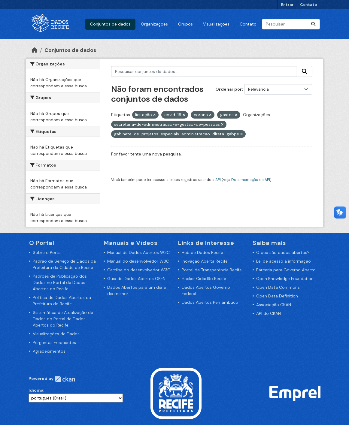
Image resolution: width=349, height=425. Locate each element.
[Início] (35, 50)
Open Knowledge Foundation (285, 278)
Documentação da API (250, 179)
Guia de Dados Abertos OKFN (136, 278)
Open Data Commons (278, 287)
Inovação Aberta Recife (205, 261)
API (218, 179)
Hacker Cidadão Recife (204, 278)
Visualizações (216, 24)
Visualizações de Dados (56, 333)
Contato (308, 4)
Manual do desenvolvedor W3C (138, 261)
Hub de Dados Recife (202, 252)
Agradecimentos (49, 351)
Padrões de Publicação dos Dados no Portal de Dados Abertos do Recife (60, 282)
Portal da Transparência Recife (212, 270)
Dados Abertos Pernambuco (210, 302)
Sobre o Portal (47, 252)
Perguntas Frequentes (54, 342)
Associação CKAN (273, 304)
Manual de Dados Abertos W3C (138, 252)
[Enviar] (313, 24)
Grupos (185, 24)
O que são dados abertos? (283, 252)
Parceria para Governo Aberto (286, 270)
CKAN (65, 379)
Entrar (287, 4)
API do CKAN (268, 313)
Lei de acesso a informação (283, 261)
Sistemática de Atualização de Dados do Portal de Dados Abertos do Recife (63, 319)
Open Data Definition (277, 296)
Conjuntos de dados (110, 24)
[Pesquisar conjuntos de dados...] (291, 24)
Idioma (36, 390)
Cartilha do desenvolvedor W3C (138, 270)
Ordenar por (228, 89)
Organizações (154, 24)
